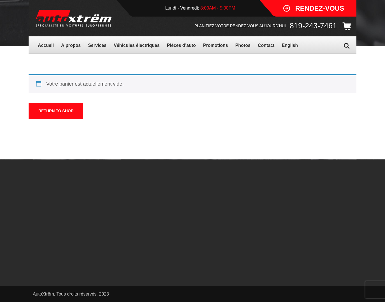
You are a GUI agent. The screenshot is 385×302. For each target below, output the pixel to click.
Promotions (215, 45)
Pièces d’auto (181, 45)
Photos (243, 45)
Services (97, 45)
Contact (266, 45)
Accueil (46, 45)
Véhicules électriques (137, 45)
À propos (71, 45)
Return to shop (55, 111)
